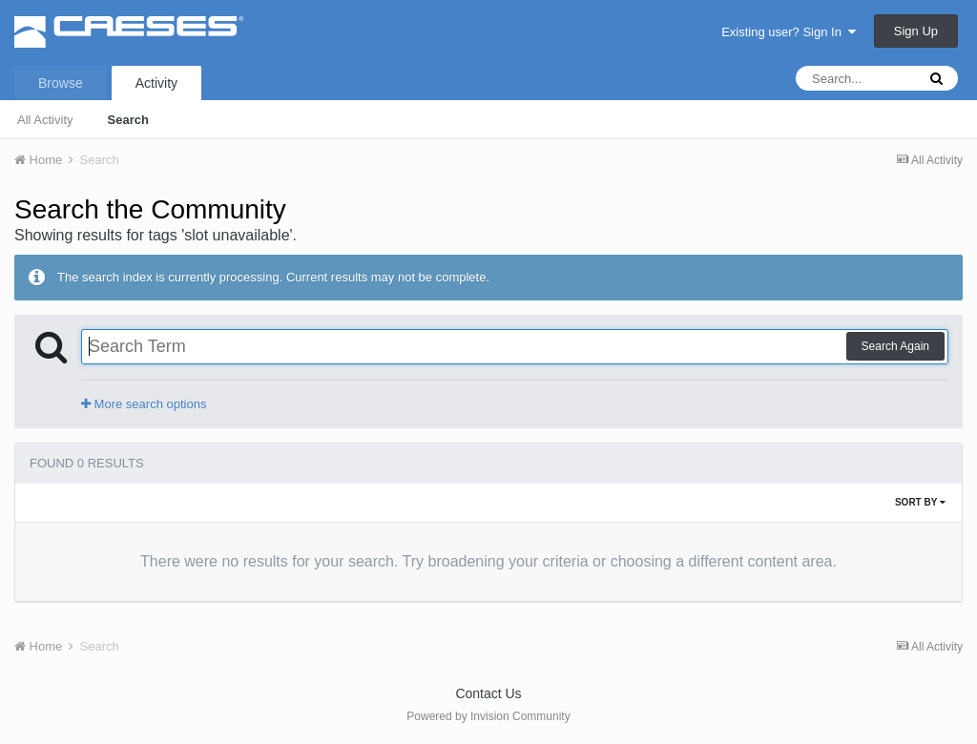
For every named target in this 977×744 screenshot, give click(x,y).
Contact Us (488, 693)
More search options (143, 404)
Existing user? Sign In (788, 32)
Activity (156, 83)
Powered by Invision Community (488, 716)
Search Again (895, 346)
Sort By (920, 502)
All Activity (45, 120)
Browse (60, 83)
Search (128, 120)
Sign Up (916, 31)
